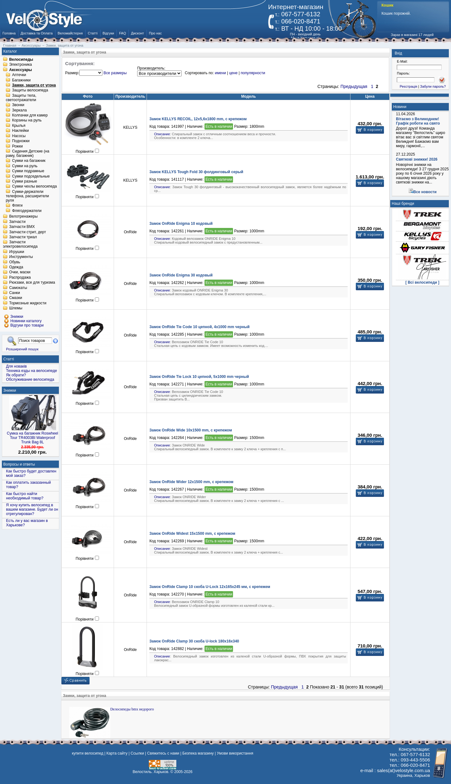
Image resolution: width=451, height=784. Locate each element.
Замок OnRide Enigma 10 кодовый (181, 223)
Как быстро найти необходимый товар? (24, 496)
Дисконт (137, 33)
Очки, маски (19, 272)
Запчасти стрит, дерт (27, 232)
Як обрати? (16, 375)
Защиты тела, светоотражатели (21, 97)
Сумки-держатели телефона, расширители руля (27, 196)
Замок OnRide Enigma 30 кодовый (181, 275)
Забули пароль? (433, 86)
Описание (162, 134)
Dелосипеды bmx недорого (132, 709)
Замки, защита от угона (34, 85)
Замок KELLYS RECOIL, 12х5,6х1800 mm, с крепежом (198, 119)
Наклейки (20, 131)
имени (220, 73)
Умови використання (235, 753)
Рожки (17, 146)
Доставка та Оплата (37, 33)
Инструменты (21, 257)
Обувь (14, 262)
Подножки (20, 141)
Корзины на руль (26, 120)
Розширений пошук (22, 349)
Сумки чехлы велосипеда (34, 186)
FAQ (122, 33)
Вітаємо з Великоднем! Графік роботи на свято (418, 121)
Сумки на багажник (28, 161)
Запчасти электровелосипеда (20, 244)
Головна (9, 33)
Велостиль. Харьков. (151, 772)
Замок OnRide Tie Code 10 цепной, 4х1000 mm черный (199, 327)
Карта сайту (116, 753)
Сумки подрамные (28, 171)
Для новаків (16, 366)
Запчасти (17, 221)
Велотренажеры (23, 216)
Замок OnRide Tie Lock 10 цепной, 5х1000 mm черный (199, 376)
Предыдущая (353, 86)
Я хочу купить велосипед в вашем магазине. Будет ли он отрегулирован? (32, 509)
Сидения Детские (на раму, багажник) (27, 153)
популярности (253, 73)
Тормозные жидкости (27, 303)
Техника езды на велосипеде (31, 371)
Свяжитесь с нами (163, 753)
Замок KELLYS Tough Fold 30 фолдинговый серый (196, 172)
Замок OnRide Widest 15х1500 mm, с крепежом (192, 533)
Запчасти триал (23, 237)
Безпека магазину (198, 753)
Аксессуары (20, 70)
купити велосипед (87, 753)
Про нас (155, 33)
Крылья (18, 125)
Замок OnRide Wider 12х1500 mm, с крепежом (191, 482)
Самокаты (18, 288)
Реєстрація (408, 86)
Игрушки (16, 252)
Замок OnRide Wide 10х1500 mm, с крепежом (190, 430)
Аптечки (19, 75)
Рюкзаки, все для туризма (32, 283)
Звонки (18, 105)
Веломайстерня (70, 33)
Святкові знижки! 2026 (417, 159)
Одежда (16, 267)
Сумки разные (24, 181)
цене (233, 73)
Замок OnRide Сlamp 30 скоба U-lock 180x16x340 (194, 641)
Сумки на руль (24, 166)
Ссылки (137, 753)
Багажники (21, 80)
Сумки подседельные (30, 176)
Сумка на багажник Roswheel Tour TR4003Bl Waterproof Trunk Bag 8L (32, 437)
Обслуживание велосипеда (30, 379)
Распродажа (20, 277)
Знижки (9, 390)
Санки (14, 293)
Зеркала (19, 110)
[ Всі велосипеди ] (422, 282)
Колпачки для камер (30, 115)
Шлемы (15, 308)
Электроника (20, 65)
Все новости (425, 192)
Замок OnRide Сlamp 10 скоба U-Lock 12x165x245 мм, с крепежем (209, 587)
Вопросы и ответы (19, 464)
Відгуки (108, 33)
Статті (92, 33)
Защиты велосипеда (30, 90)
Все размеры (115, 73)
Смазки (15, 298)
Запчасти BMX (22, 227)
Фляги (17, 206)
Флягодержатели (26, 211)
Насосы (18, 136)
